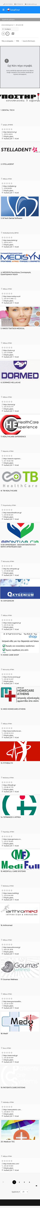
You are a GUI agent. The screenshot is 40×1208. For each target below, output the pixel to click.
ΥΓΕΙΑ (17, 41)
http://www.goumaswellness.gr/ (13, 1001)
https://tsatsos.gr (9, 350)
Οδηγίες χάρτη (8, 136)
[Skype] (24, 2)
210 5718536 (9, 4)
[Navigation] (3, 9)
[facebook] (15, 2)
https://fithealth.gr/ (9, 785)
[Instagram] (21, 2)
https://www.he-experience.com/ (14, 459)
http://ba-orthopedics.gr (11, 569)
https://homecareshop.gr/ (11, 677)
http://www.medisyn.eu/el (11, 296)
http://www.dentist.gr (10, 240)
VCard (16, 139)
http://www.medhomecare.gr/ (13, 731)
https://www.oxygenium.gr (12, 623)
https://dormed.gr (9, 404)
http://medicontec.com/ (11, 1164)
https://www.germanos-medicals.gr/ (15, 839)
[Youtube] (18, 2)
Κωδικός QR (7, 139)
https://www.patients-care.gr (12, 1110)
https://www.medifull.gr (11, 893)
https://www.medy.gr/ (10, 1055)
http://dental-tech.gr (10, 132)
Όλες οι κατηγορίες (7, 41)
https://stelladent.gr (9, 186)
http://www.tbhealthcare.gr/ (12, 513)
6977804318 (19, 4)
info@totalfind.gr (32, 4)
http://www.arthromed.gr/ (11, 947)
